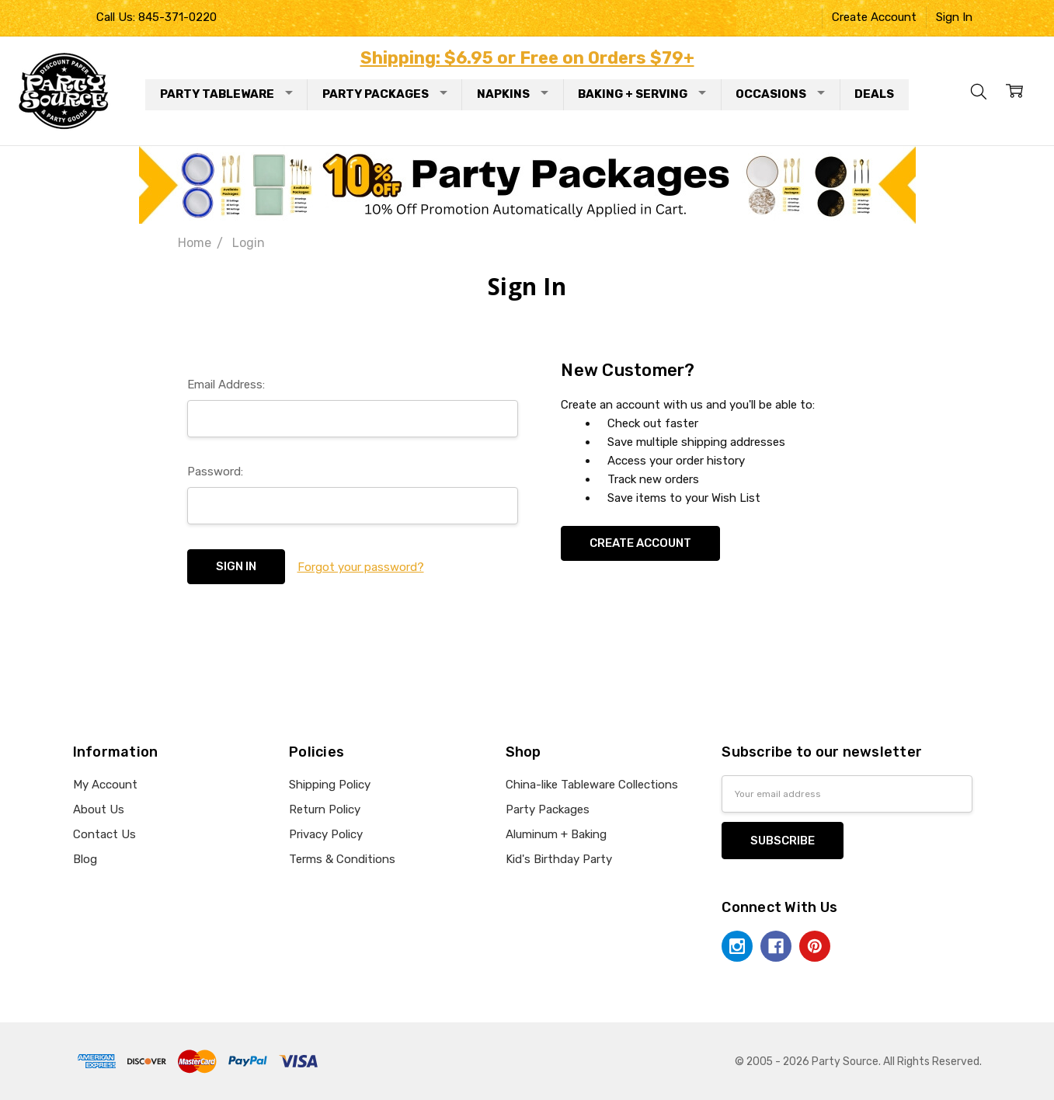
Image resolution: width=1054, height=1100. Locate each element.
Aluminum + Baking (556, 834)
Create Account (874, 17)
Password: (215, 472)
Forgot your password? (360, 567)
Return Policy (324, 809)
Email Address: (226, 385)
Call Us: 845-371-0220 (156, 17)
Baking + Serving (642, 94)
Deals (874, 94)
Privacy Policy (326, 834)
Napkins (512, 94)
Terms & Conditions (342, 859)
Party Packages (384, 94)
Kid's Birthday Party (559, 859)
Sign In (954, 17)
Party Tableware (226, 94)
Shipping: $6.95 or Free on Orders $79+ (527, 57)
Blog (85, 859)
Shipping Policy (329, 785)
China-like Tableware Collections (592, 785)
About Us (98, 809)
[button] (527, 185)
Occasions (780, 94)
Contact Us (104, 834)
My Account (105, 785)
